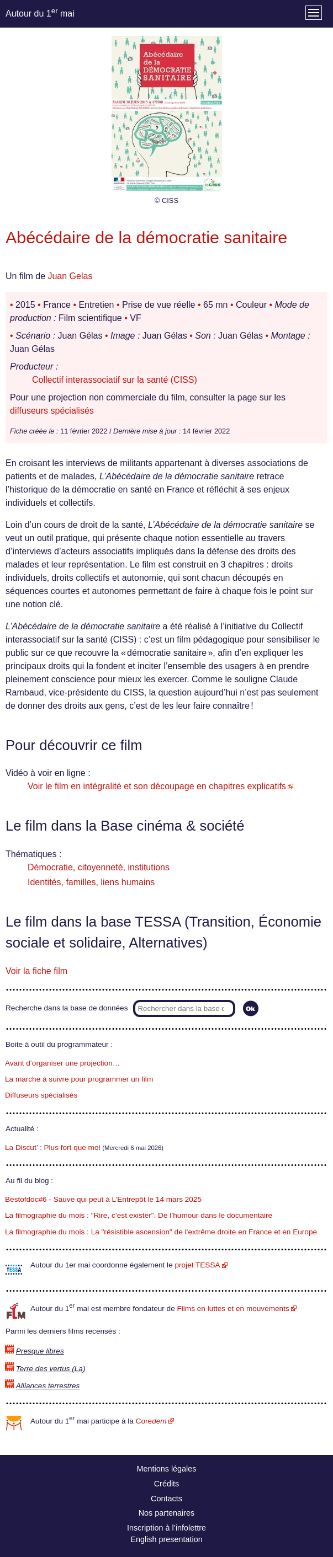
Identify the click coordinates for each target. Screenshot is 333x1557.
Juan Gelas (69, 276)
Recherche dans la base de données (67, 1008)
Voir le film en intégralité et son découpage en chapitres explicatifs (157, 786)
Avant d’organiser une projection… (62, 1063)
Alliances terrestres (48, 1386)
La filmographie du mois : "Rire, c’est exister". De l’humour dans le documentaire (138, 1215)
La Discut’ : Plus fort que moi (53, 1147)
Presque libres (40, 1351)
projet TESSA (197, 1265)
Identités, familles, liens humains (91, 882)
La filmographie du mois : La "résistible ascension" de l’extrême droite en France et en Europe (161, 1232)
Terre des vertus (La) (51, 1369)
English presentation (166, 1539)
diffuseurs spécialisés (52, 410)
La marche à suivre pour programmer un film (79, 1079)
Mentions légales (167, 1468)
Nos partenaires (167, 1512)
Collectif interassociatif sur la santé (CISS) (114, 379)
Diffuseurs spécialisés (41, 1095)
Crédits (166, 1483)
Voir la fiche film (36, 971)
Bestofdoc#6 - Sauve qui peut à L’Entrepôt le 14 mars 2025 (103, 1199)
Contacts (166, 1498)
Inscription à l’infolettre (166, 1527)
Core (151, 1421)
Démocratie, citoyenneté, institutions (99, 867)
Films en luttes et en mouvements (233, 1308)
